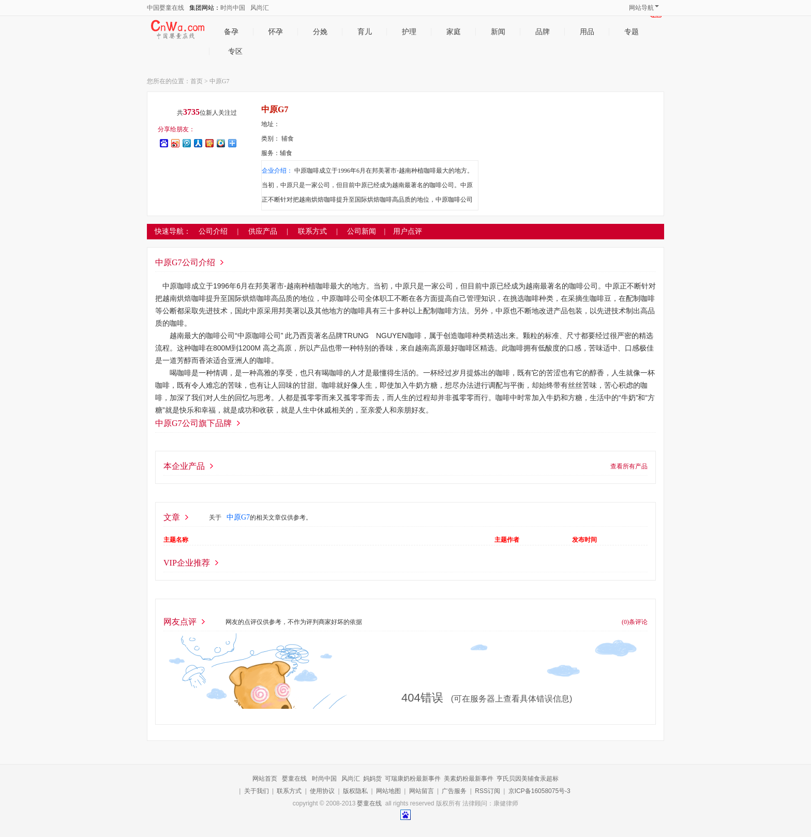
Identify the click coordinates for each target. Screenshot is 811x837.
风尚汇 (259, 7)
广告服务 (454, 791)
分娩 (320, 32)
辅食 (287, 138)
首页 (196, 81)
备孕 (231, 32)
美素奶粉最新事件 (468, 778)
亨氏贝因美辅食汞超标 (528, 778)
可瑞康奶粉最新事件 (413, 778)
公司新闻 (361, 231)
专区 (244, 51)
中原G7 (219, 81)
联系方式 (289, 791)
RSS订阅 (487, 791)
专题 (631, 32)
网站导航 (644, 7)
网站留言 (421, 791)
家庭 (453, 32)
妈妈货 (372, 778)
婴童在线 (294, 778)
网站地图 (388, 791)
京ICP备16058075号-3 (539, 791)
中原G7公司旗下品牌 (193, 423)
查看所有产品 (629, 466)
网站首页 (264, 778)
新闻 (498, 32)
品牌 (542, 32)
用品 (587, 32)
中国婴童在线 (165, 7)
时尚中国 (232, 7)
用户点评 (407, 231)
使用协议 (322, 791)
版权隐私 (355, 791)
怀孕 (275, 32)
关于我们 (256, 791)
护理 (409, 32)
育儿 (364, 32)
